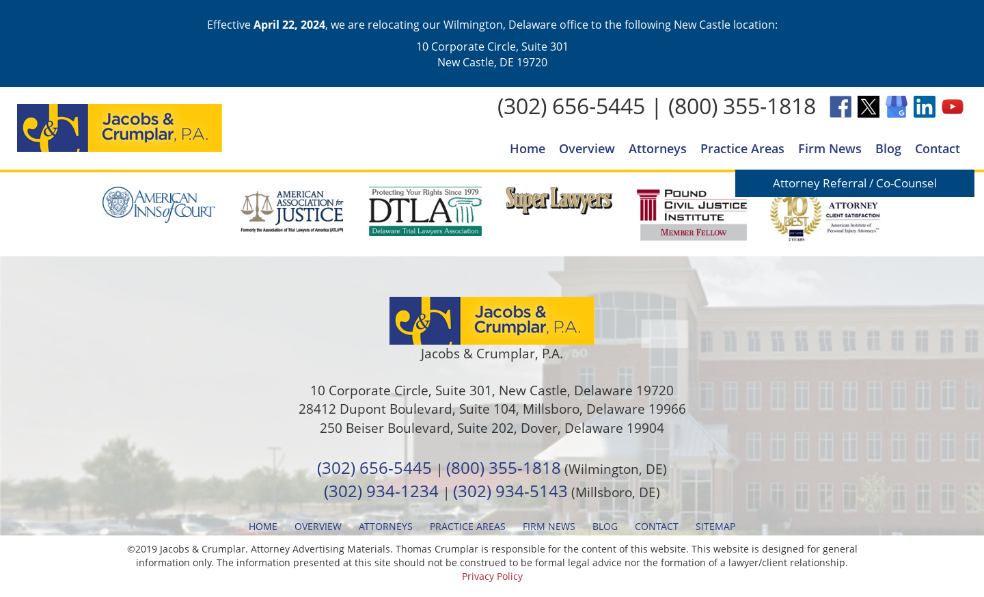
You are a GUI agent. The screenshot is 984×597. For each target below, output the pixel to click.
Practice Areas (742, 148)
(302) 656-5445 (571, 105)
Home (527, 148)
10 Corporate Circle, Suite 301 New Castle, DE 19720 (492, 54)
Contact (937, 148)
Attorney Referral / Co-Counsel (855, 183)
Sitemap (715, 526)
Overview (587, 148)
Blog (888, 148)
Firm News (830, 148)
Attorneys (658, 148)
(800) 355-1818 (742, 105)
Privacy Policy (492, 576)
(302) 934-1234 (381, 490)
